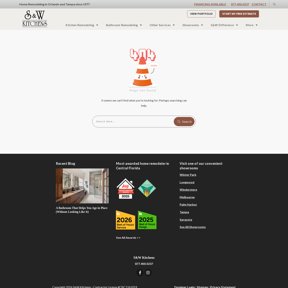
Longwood (187, 176)
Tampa (184, 205)
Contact (259, 4)
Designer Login (184, 280)
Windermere (188, 183)
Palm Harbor (188, 198)
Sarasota (186, 213)
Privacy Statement (223, 280)
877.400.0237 (240, 4)
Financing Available (210, 4)
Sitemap (202, 280)
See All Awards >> (128, 231)
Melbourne (187, 191)
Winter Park (188, 168)
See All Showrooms (193, 220)
